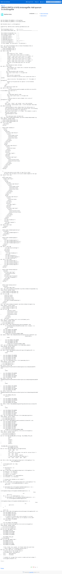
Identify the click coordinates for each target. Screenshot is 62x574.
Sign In (37, 1)
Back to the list (42, 15)
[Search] (60, 2)
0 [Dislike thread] (34, 567)
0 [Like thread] (31, 567)
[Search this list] (52, 2)
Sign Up (42, 1)
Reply (2, 568)
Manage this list (29, 1)
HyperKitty (31, 572)
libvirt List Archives (5, 2)
